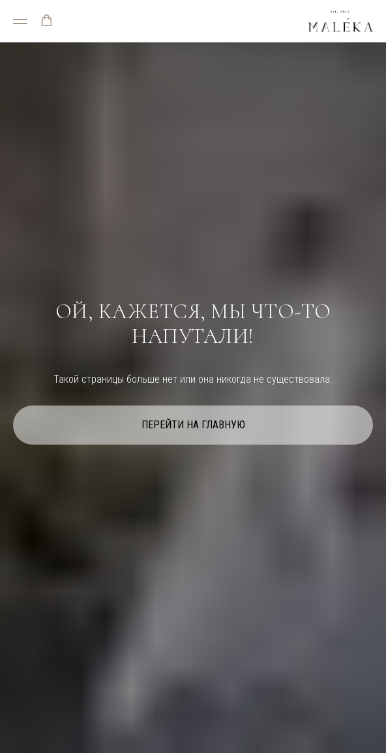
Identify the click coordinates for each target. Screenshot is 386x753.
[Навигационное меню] (20, 21)
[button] (46, 20)
